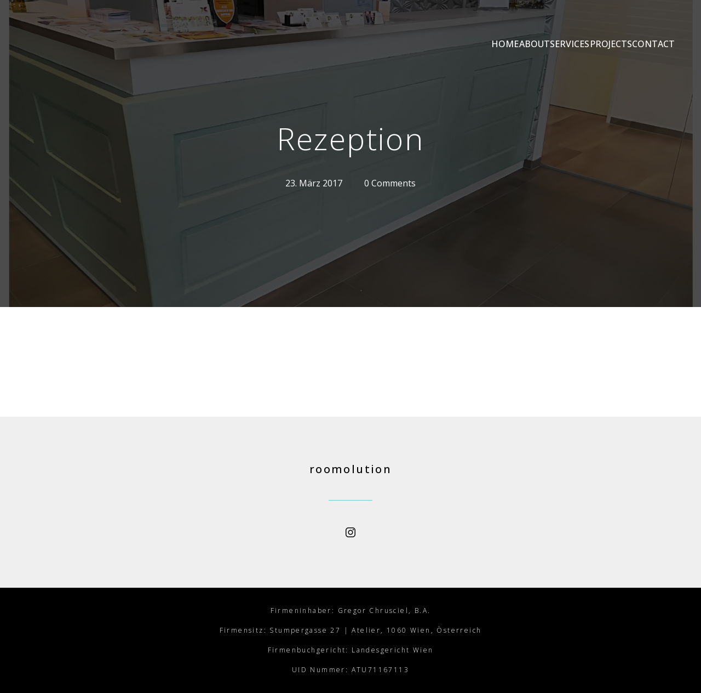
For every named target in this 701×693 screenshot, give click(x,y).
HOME (401, 44)
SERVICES (517, 44)
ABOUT (456, 44)
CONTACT (653, 44)
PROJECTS (585, 44)
